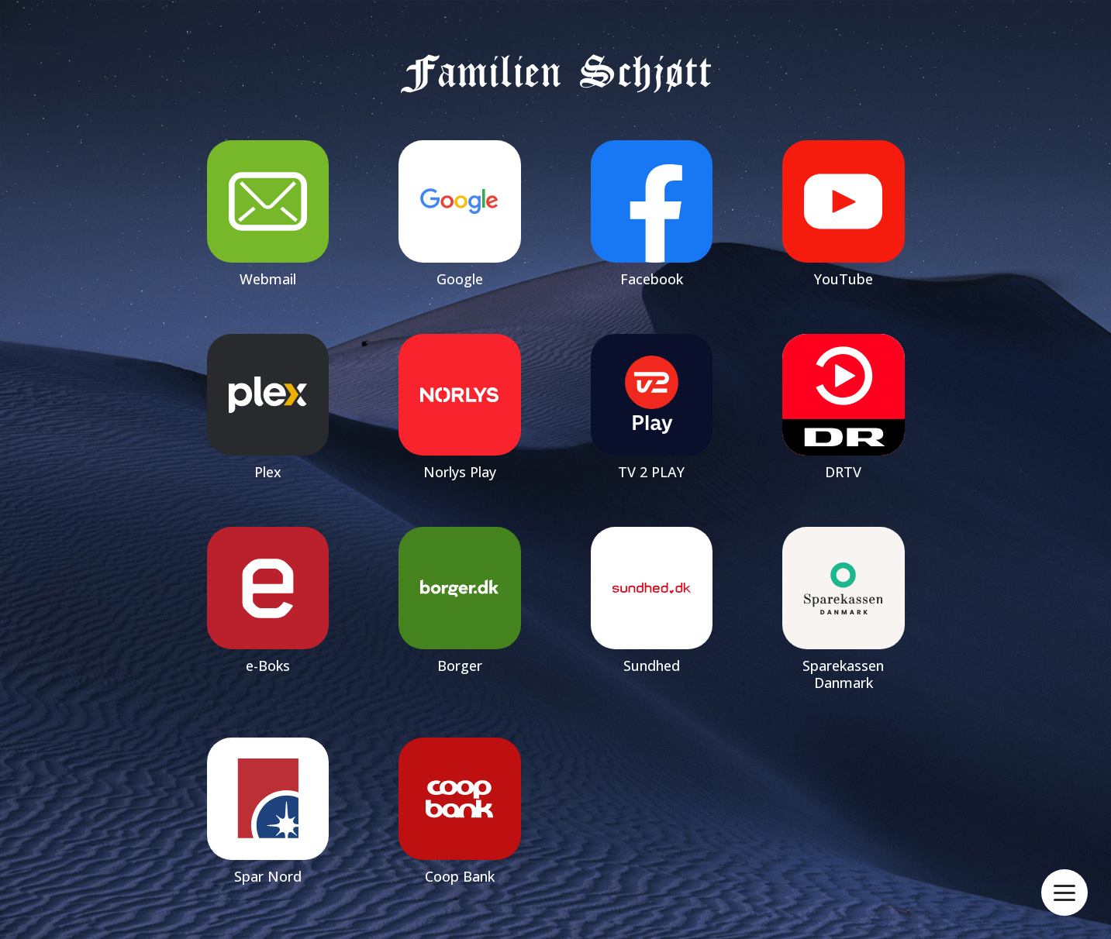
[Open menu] (1064, 893)
